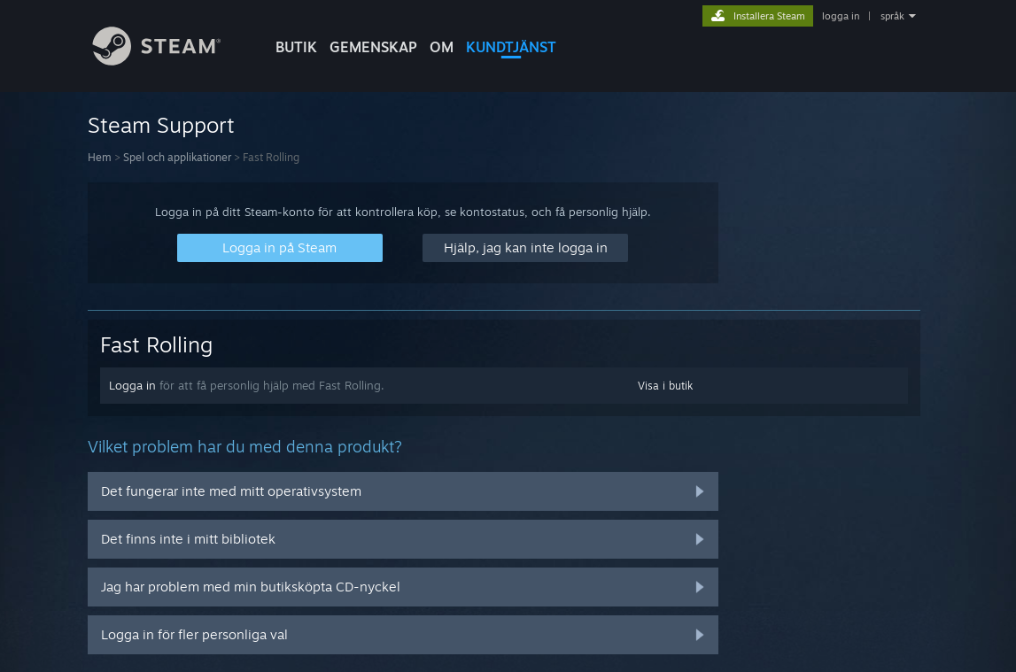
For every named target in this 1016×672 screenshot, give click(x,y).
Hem (100, 157)
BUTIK (296, 47)
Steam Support (161, 125)
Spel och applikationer (177, 157)
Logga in (132, 385)
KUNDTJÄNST (511, 47)
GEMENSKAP (373, 47)
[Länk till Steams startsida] (170, 60)
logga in (840, 16)
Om (442, 47)
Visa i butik (665, 385)
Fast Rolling (156, 344)
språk (892, 16)
